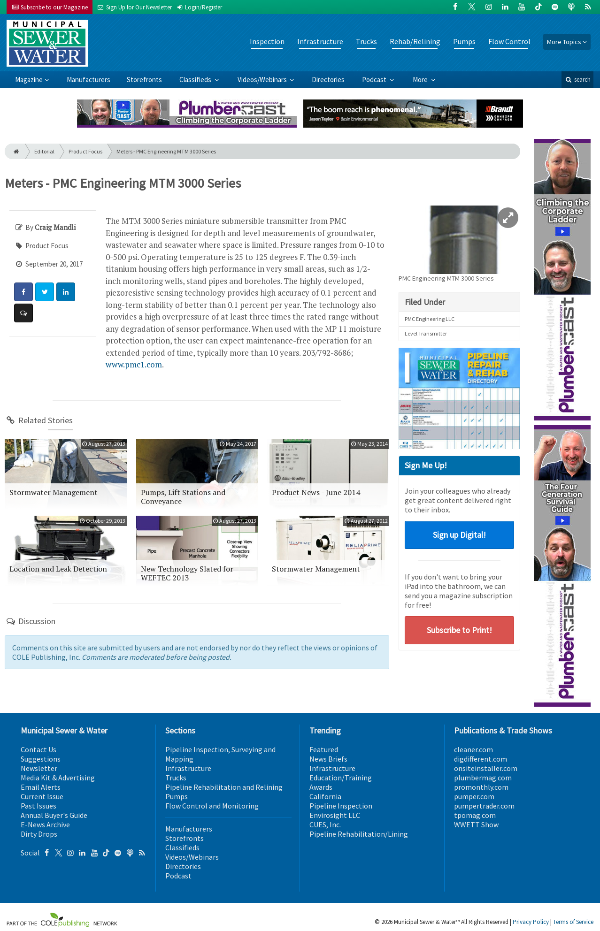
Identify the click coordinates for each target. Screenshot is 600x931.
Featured (323, 749)
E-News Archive (45, 824)
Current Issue (42, 796)
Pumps (464, 41)
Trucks (366, 41)
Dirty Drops (39, 834)
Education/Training (340, 777)
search (577, 80)
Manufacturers (88, 79)
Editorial (44, 151)
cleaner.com (473, 749)
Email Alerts (41, 787)
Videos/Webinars (263, 79)
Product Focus (85, 151)
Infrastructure (320, 41)
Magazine (29, 79)
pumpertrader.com (484, 805)
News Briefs (328, 758)
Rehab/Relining (415, 41)
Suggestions (41, 758)
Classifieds (196, 79)
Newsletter (39, 768)
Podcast (375, 79)
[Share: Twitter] (44, 291)
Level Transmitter (426, 333)
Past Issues (38, 805)
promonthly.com (481, 787)
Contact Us (38, 749)
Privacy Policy (531, 922)
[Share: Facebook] (23, 291)
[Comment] (23, 313)
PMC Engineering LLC (429, 318)
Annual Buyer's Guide (54, 815)
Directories (328, 79)
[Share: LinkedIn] (65, 291)
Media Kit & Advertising (58, 777)
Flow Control (509, 41)
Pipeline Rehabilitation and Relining (224, 787)
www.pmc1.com (134, 364)
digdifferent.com (480, 758)
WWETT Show (476, 824)
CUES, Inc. (325, 824)
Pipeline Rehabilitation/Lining (358, 834)
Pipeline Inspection (340, 805)
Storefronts (144, 79)
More (421, 79)
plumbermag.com (483, 777)
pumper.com (474, 796)
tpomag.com (475, 815)
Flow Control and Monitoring (212, 805)
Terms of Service (573, 922)
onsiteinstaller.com (485, 768)
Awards (320, 787)
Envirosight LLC (334, 815)
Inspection (267, 41)
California (325, 796)
